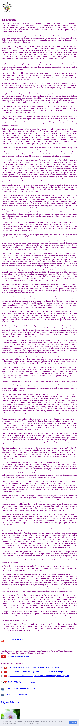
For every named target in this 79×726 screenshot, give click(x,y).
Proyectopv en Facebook (17, 694)
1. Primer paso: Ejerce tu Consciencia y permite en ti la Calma (33, 667)
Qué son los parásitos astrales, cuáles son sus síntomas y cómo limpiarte (39, 676)
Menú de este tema (17, 639)
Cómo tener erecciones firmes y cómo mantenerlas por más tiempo (35, 671)
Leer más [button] (37, 723)
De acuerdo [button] (73, 722)
